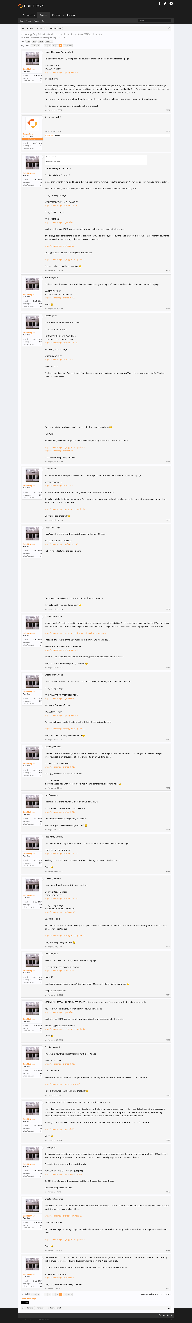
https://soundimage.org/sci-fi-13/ (60, 970)
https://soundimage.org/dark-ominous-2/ (63, 1174)
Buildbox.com (29, 15)
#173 (168, 947)
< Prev (33, 46)
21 (41, 146)
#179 (168, 1250)
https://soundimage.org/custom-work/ (62, 1084)
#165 (168, 462)
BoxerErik (28, 134)
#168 (168, 668)
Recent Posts (39, 21)
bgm (28, 41)
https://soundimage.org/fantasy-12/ (61, 205)
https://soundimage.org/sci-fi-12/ (60, 222)
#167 (168, 609)
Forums (43, 15)
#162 (168, 131)
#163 (168, 270)
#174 (168, 995)
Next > (69, 46)
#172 (168, 871)
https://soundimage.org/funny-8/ (60, 698)
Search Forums (25, 21)
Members (56, 15)
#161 (168, 110)
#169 (168, 740)
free (34, 41)
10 (64, 46)
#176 (168, 1095)
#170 (168, 788)
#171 (168, 830)
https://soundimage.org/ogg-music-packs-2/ (65, 259)
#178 (168, 1192)
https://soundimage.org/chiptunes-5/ (61, 72)
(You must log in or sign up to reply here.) (156, 1294)
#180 (168, 1289)
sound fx (48, 41)
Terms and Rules (167, 1320)
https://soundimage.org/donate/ (59, 246)
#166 (168, 520)
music (40, 41)
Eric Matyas (53, 37)
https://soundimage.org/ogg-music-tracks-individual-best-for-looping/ (76, 633)
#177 (168, 1140)
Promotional (36, 37)
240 (40, 78)
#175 (168, 1040)
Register (71, 15)
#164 (168, 309)
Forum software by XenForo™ (38, 1320)
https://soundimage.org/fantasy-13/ (61, 544)
